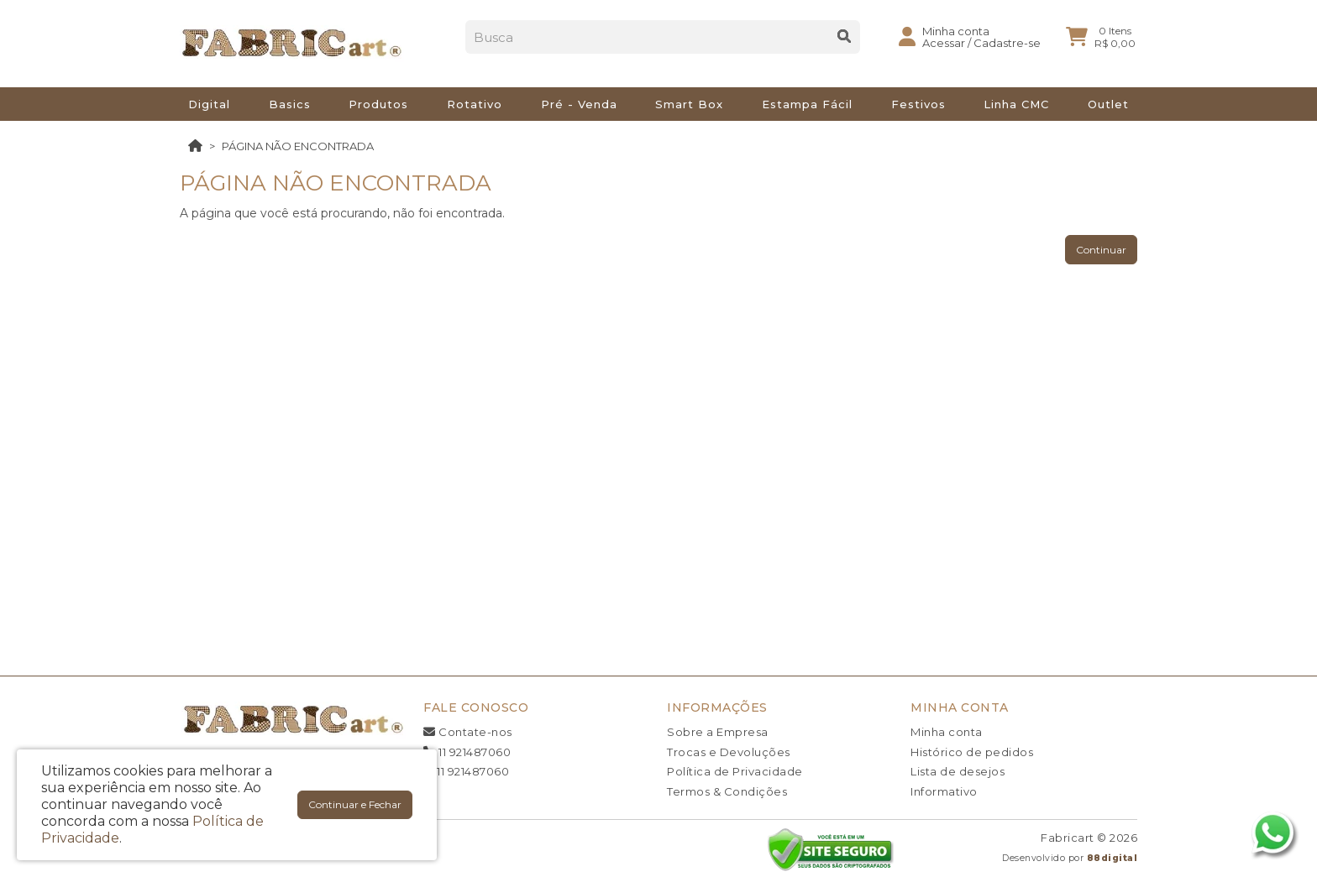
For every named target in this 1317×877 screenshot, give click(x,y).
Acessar (943, 49)
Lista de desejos (957, 771)
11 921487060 (467, 752)
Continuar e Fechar (354, 804)
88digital (1112, 858)
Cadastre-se (1007, 49)
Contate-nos (467, 732)
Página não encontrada (298, 146)
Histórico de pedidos (971, 752)
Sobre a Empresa (718, 732)
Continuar (1101, 249)
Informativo (944, 791)
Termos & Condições (727, 791)
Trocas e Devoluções (728, 752)
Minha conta (946, 732)
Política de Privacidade (735, 771)
